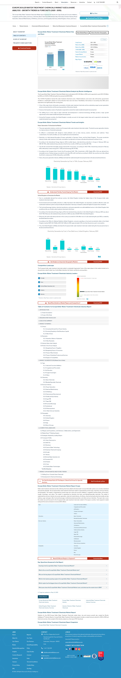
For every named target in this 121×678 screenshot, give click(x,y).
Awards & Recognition (18, 648)
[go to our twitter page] (73, 649)
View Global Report (82, 32)
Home (14, 634)
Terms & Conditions (32, 662)
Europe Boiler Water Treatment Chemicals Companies (53, 625)
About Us (14, 638)
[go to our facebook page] (70, 649)
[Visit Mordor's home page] (21, 2)
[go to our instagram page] (79, 649)
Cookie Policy (30, 665)
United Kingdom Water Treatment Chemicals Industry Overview (47, 607)
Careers (14, 662)
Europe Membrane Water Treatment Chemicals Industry (48, 601)
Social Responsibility (32, 645)
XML (13, 668)
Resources (74, 2)
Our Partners (30, 641)
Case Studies (30, 651)
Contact (89, 2)
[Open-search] (118, 2)
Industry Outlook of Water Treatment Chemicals (71, 607)
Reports (37, 2)
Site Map (29, 668)
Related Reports (43, 596)
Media (14, 645)
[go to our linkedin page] (66, 649)
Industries (82, 2)
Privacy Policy (16, 665)
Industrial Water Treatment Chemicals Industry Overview (95, 601)
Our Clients (15, 641)
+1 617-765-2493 (99, 2)
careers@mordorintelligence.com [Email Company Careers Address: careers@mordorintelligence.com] (74, 642)
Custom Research (47, 2)
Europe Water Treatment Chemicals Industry (71, 601)
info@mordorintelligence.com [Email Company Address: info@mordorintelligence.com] (51, 652)
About (57, 2)
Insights (14, 651)
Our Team (29, 638)
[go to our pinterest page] (76, 649)
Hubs (28, 658)
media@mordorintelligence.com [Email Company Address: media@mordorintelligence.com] (52, 658)
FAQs (28, 648)
